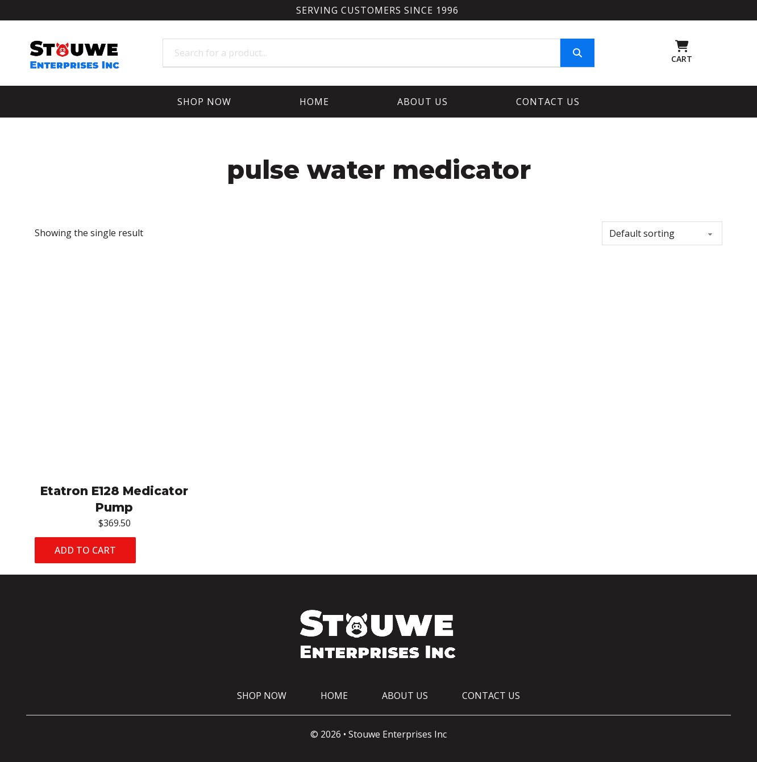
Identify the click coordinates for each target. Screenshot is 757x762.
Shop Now (204, 101)
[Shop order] (662, 233)
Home (314, 101)
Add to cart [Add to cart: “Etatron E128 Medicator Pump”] (85, 550)
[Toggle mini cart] (682, 46)
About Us (422, 101)
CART (681, 58)
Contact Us (548, 101)
